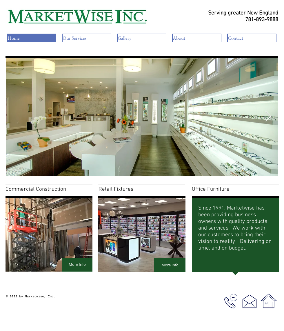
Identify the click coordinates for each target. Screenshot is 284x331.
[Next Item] (268, 116)
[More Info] (77, 265)
